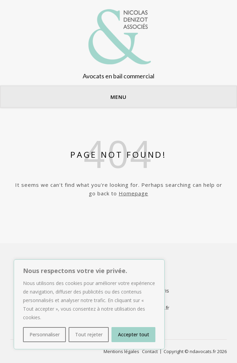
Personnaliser (44, 334)
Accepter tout (133, 334)
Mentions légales (121, 351)
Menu (118, 96)
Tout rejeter (89, 334)
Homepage (133, 193)
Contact (150, 351)
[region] (89, 304)
